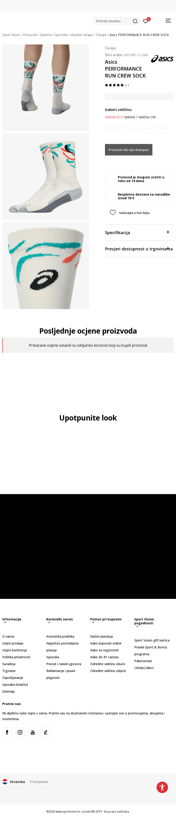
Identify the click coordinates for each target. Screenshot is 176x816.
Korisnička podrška (60, 636)
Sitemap (8, 691)
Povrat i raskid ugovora (63, 664)
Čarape (101, 35)
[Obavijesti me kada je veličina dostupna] (112, 128)
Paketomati (143, 661)
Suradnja (8, 664)
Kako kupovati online (105, 643)
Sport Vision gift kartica (152, 640)
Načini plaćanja (101, 636)
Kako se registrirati (104, 650)
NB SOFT (96, 811)
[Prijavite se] (145, 20)
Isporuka (52, 657)
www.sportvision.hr (68, 811)
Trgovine (9, 671)
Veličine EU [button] (113, 117)
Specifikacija (137, 232)
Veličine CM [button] (146, 117)
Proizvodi (30, 35)
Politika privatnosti (16, 657)
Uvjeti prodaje (12, 643)
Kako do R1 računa (104, 657)
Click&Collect (144, 668)
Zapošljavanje (12, 677)
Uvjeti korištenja (14, 650)
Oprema (46, 35)
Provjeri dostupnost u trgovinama (139, 248)
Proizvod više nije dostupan (129, 150)
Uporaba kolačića (15, 684)
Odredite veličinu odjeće (108, 671)
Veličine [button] (129, 117)
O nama (8, 636)
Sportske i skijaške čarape (74, 35)
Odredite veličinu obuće (107, 664)
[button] (116, 21)
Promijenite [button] (39, 781)
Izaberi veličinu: (118, 110)
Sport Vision (11, 35)
